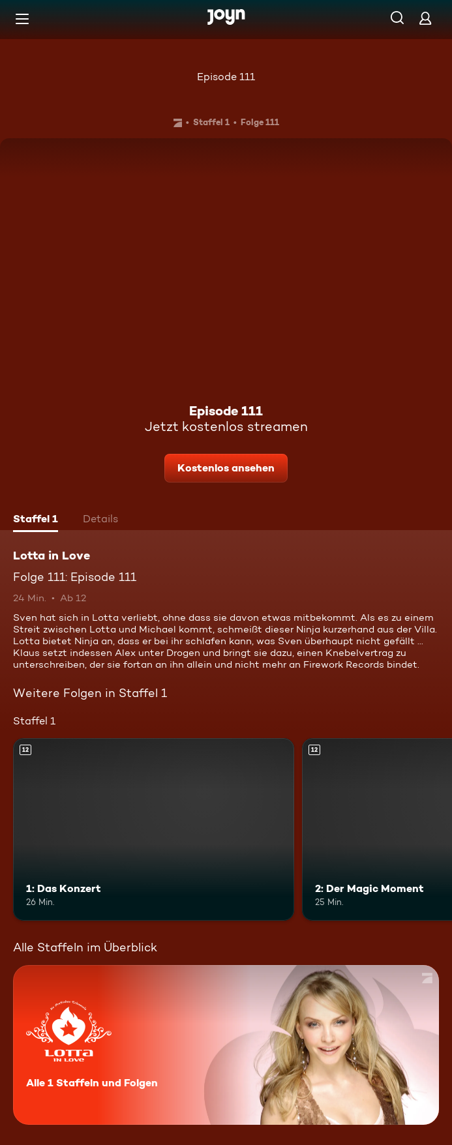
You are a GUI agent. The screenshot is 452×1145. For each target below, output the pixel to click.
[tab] (35, 520)
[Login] (425, 18)
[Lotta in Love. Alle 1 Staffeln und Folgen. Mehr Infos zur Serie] (226, 1045)
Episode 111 (226, 76)
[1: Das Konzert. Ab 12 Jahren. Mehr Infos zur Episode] (153, 829)
